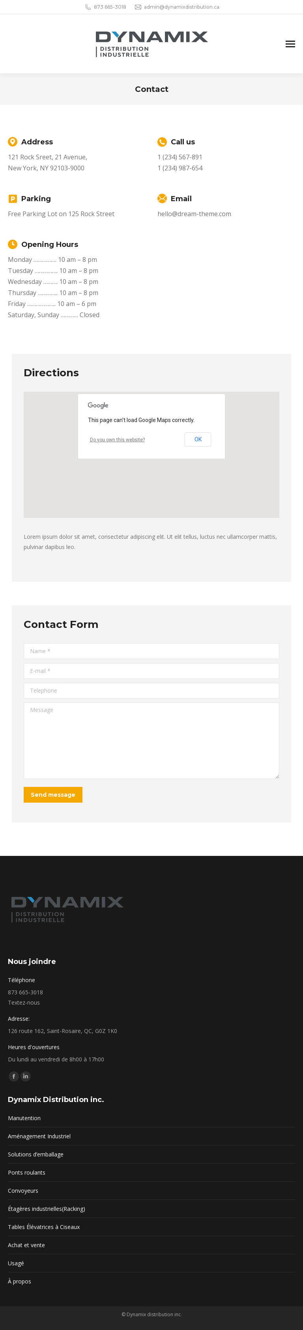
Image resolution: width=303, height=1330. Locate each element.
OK (198, 439)
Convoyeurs (23, 1190)
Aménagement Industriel (39, 1136)
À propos (19, 1281)
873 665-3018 (105, 7)
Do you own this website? (117, 440)
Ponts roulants (26, 1172)
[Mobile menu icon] (290, 44)
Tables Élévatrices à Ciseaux (44, 1227)
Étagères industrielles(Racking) (46, 1208)
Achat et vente (26, 1245)
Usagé (16, 1263)
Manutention (24, 1118)
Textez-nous (24, 1002)
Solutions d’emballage (36, 1154)
